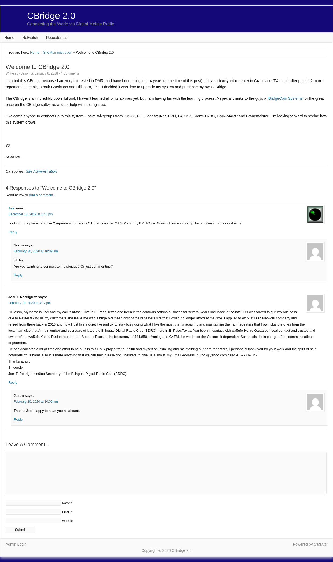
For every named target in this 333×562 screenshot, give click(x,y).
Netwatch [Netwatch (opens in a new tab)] (30, 37)
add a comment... (42, 195)
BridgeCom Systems (285, 98)
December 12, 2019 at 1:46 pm (30, 214)
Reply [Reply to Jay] (12, 232)
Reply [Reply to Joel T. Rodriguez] (12, 382)
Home (9, 37)
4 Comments (70, 73)
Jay (11, 208)
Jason (25, 73)
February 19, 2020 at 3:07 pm (29, 303)
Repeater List (57, 37)
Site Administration (57, 52)
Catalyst (320, 544)
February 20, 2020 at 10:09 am (36, 251)
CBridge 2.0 (51, 15)
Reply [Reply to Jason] (18, 275)
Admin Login (16, 544)
